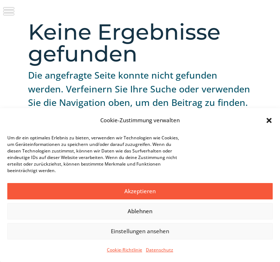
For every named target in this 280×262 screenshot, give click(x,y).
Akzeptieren (140, 191)
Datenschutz (159, 250)
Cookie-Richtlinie (124, 250)
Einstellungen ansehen (140, 231)
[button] (269, 120)
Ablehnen (140, 211)
